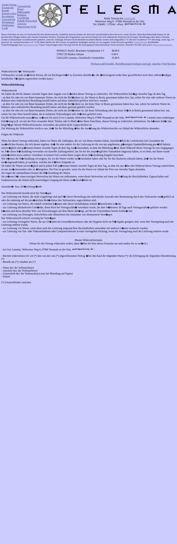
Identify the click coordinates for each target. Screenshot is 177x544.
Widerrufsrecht (140, 42)
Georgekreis (8, 19)
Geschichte (23, 18)
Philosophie (23, 12)
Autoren (21, 23)
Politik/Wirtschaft (27, 21)
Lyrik (5, 28)
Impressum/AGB (26, 26)
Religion (21, 15)
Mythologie (8, 22)
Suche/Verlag (9, 4)
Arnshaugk (129, 18)
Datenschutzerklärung (162, 45)
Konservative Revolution (9, 15)
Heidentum (8, 25)
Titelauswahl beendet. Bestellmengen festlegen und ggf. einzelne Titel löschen (133, 63)
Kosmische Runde (8, 9)
